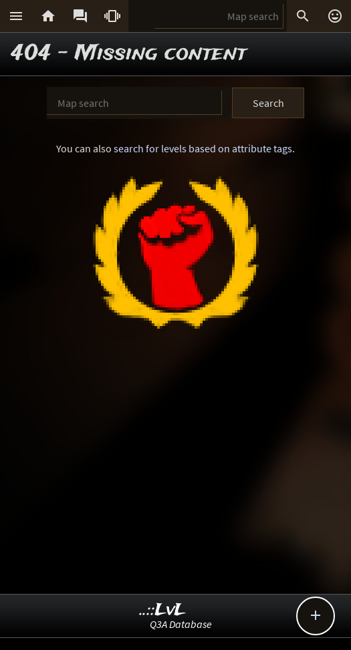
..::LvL (162, 610)
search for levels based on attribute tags (203, 148)
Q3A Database (181, 624)
